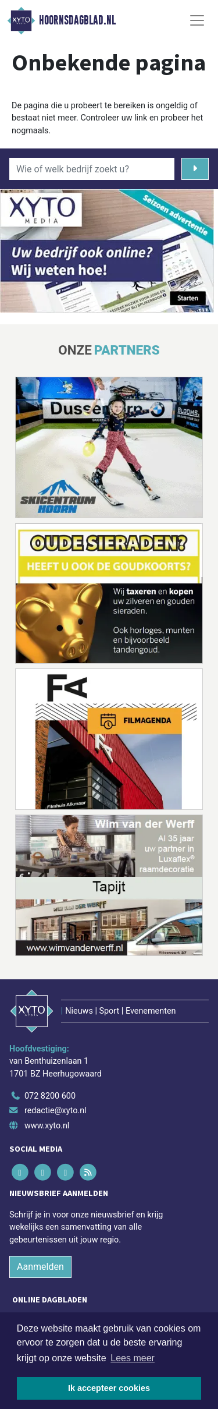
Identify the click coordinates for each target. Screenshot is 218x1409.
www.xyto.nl (46, 1126)
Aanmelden (40, 1266)
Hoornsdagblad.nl (77, 20)
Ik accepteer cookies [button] (109, 1388)
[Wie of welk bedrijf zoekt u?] (91, 169)
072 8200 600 (50, 1096)
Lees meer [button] (132, 1358)
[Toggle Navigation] (197, 20)
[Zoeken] (195, 169)
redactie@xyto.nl (55, 1111)
